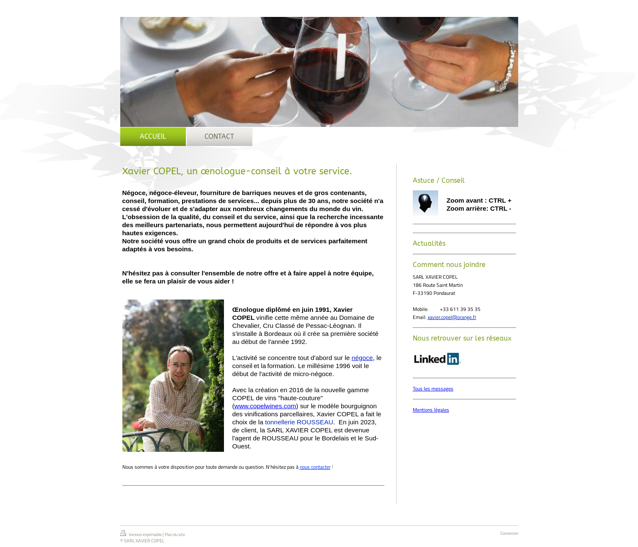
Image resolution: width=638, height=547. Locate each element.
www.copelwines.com (265, 406)
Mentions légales (431, 410)
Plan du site (175, 534)
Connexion (509, 533)
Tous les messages (433, 389)
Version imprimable (141, 534)
